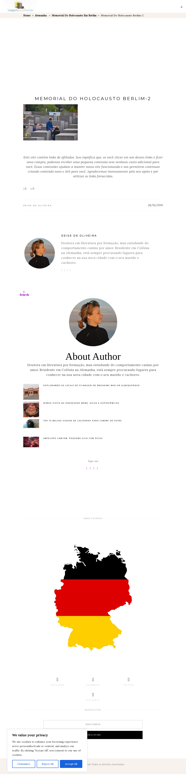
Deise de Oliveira (37, 205)
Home (27, 15)
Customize (23, 764)
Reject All (47, 764)
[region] (47, 750)
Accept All (71, 764)
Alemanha (41, 15)
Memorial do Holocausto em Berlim (74, 15)
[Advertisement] (93, 45)
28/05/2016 (155, 205)
